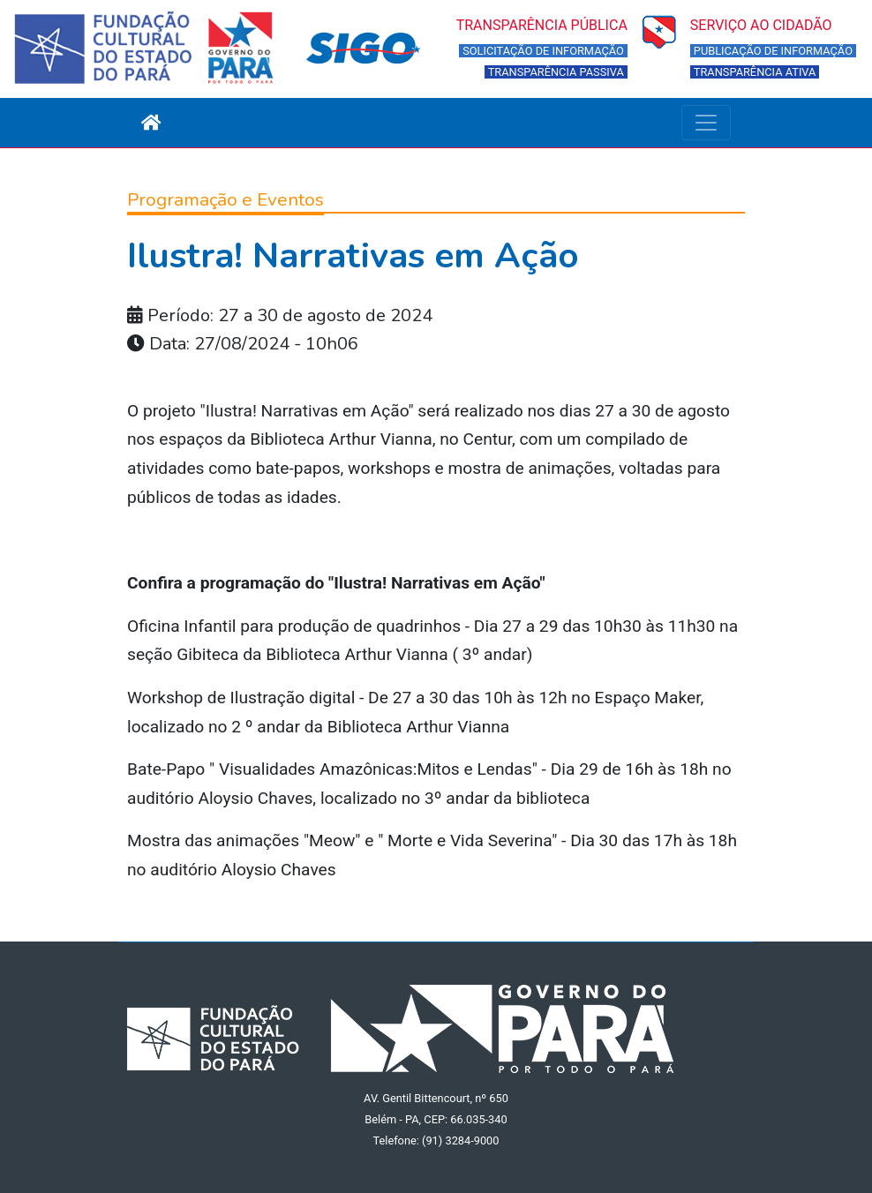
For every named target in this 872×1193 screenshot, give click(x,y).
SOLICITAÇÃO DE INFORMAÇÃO (543, 50)
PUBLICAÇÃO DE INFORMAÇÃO (773, 50)
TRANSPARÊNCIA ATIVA (755, 72)
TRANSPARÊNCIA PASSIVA (556, 72)
